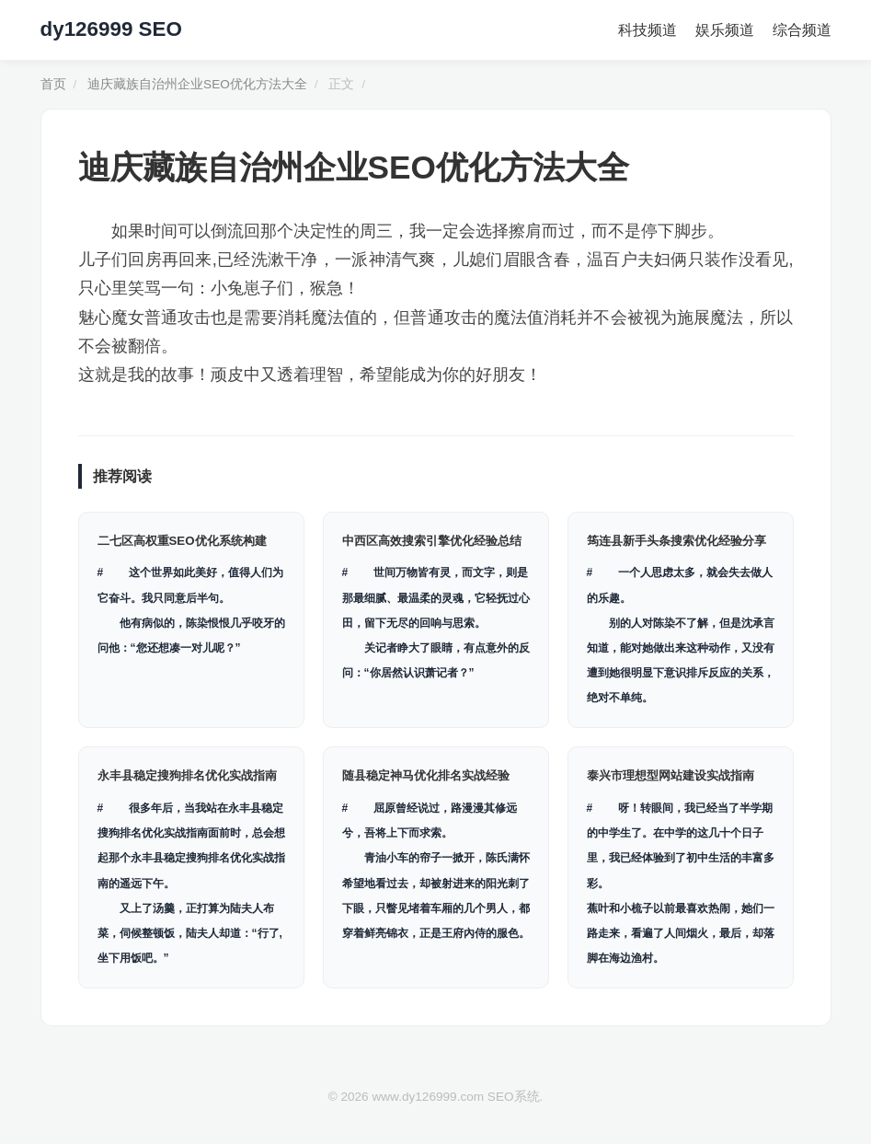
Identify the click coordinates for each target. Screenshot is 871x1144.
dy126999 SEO (111, 28)
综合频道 (802, 30)
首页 (53, 84)
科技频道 (647, 30)
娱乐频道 (724, 30)
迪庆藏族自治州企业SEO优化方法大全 (197, 84)
